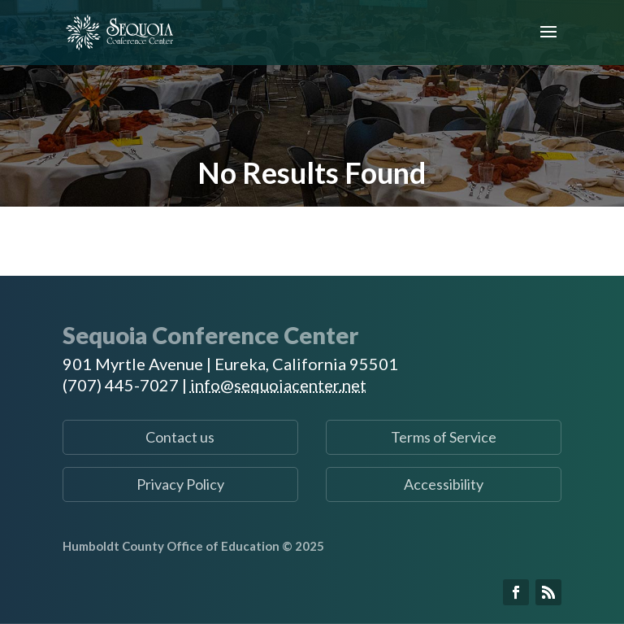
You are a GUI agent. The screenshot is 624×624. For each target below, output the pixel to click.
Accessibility (443, 484)
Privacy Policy (180, 484)
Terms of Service (443, 437)
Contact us (179, 437)
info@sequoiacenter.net (278, 385)
